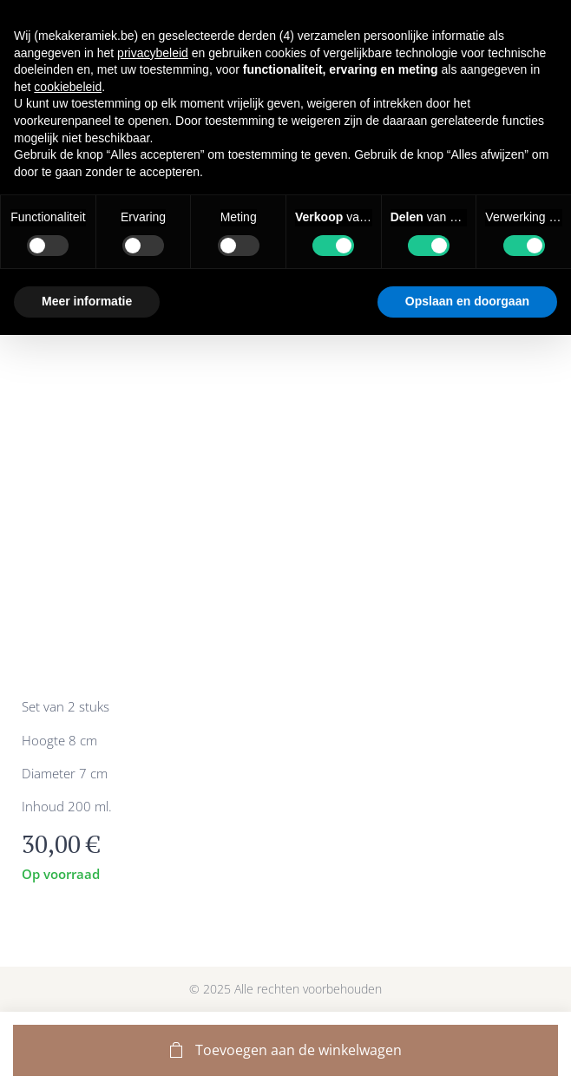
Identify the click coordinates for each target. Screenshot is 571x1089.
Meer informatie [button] (87, 301)
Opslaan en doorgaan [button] (467, 301)
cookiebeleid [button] (68, 87)
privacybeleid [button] (152, 53)
